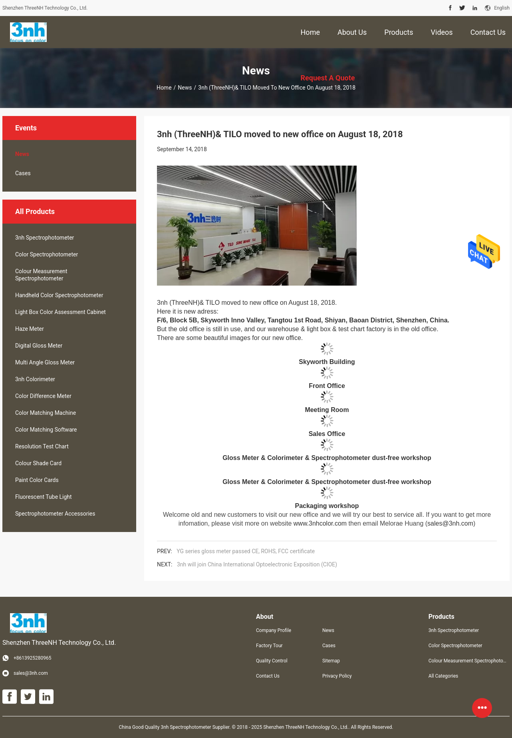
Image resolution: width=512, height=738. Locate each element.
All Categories (443, 676)
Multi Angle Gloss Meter (45, 362)
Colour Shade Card (38, 463)
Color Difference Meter (43, 396)
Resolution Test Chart (42, 446)
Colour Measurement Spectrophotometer (41, 275)
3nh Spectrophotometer (44, 237)
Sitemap (331, 661)
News (185, 87)
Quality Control (272, 661)
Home (164, 87)
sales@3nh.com (450, 523)
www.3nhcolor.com (320, 523)
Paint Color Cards (37, 480)
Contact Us (268, 676)
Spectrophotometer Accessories (55, 513)
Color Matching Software (46, 429)
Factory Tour (269, 645)
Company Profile (273, 630)
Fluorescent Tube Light (43, 497)
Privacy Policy (337, 676)
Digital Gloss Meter (38, 345)
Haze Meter (29, 329)
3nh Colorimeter (35, 379)
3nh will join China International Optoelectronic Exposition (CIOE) (257, 564)
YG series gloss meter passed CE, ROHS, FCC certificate (246, 551)
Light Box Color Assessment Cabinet (60, 312)
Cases (23, 173)
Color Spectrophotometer (46, 254)
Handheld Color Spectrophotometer (59, 295)
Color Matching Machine (45, 413)
